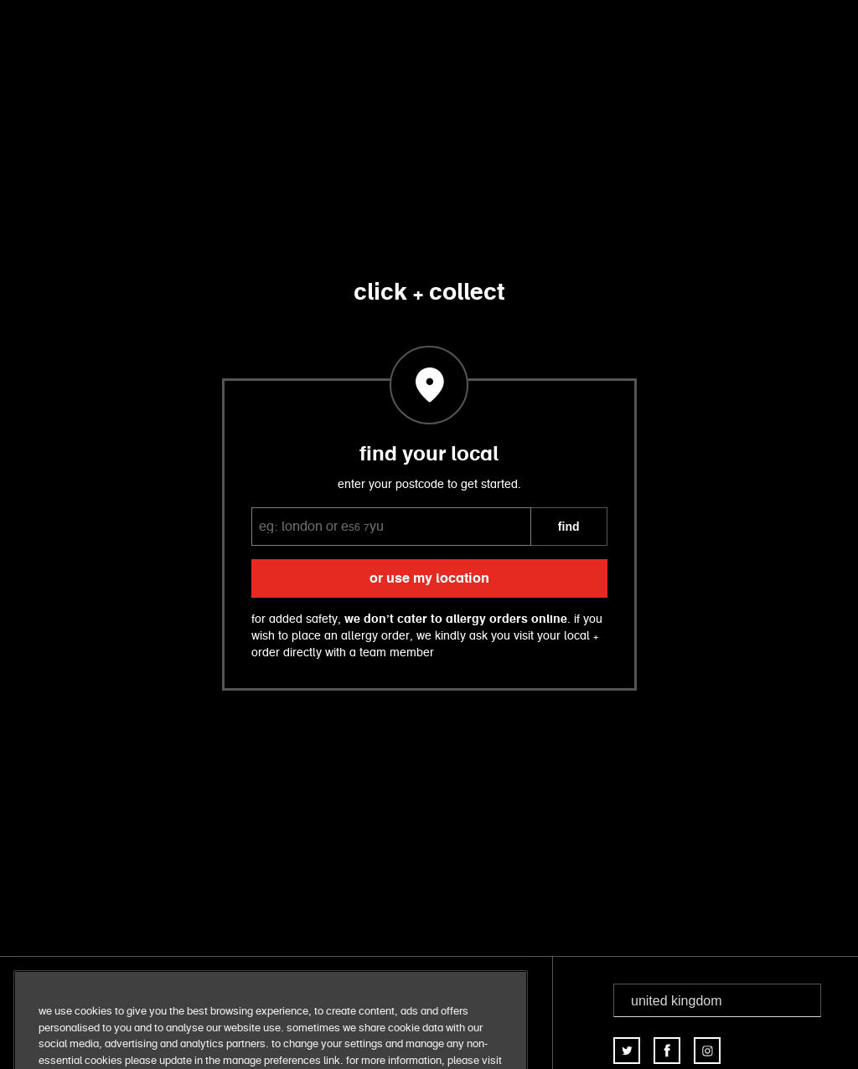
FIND (569, 526)
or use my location (429, 578)
